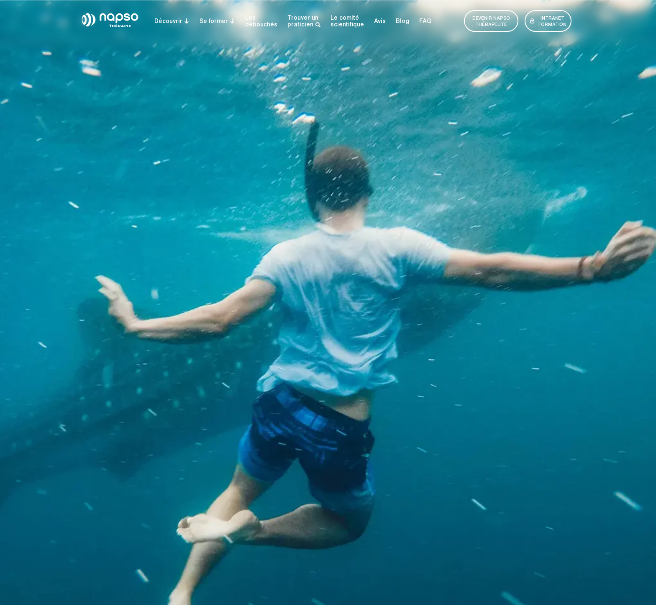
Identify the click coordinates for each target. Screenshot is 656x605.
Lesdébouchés (261, 21)
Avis (380, 21)
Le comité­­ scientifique (347, 21)
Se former (217, 21)
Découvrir (172, 21)
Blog (402, 21)
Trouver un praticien (303, 21)
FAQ (425, 21)
